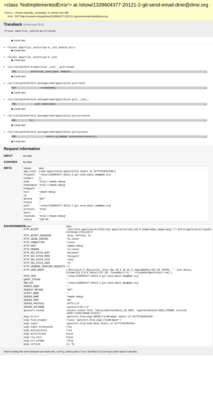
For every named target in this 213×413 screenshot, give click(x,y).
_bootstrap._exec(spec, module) (112, 72)
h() (112, 123)
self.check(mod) (112, 106)
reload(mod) (112, 89)
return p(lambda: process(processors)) (112, 140)
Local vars (18, 40)
